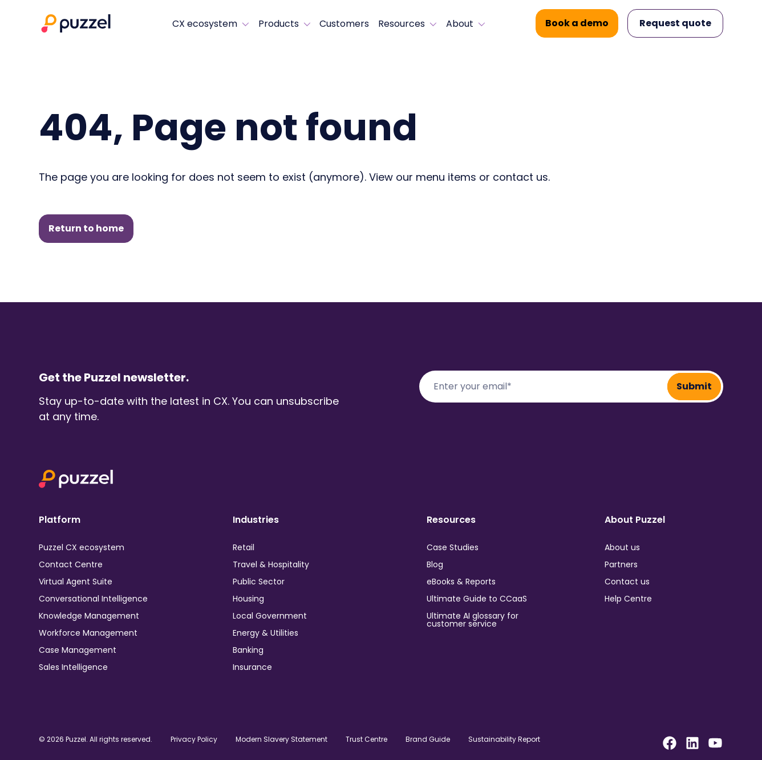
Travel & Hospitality (271, 564)
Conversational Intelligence (93, 599)
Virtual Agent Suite (75, 582)
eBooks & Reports (461, 582)
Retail (243, 547)
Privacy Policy (194, 739)
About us (622, 547)
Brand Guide (428, 739)
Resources (407, 24)
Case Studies (453, 547)
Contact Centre (71, 564)
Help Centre (628, 599)
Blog (435, 564)
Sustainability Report (504, 739)
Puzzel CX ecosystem (81, 547)
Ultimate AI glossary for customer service (472, 620)
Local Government (270, 616)
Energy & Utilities (265, 633)
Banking (248, 650)
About (465, 24)
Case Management (77, 650)
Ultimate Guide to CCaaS (477, 599)
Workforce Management (88, 633)
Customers (344, 24)
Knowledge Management (89, 616)
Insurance (252, 667)
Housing (248, 599)
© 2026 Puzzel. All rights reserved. (95, 739)
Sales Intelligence (73, 667)
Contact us (627, 582)
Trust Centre (366, 739)
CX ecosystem (210, 24)
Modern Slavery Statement (281, 739)
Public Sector (259, 582)
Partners (621, 564)
